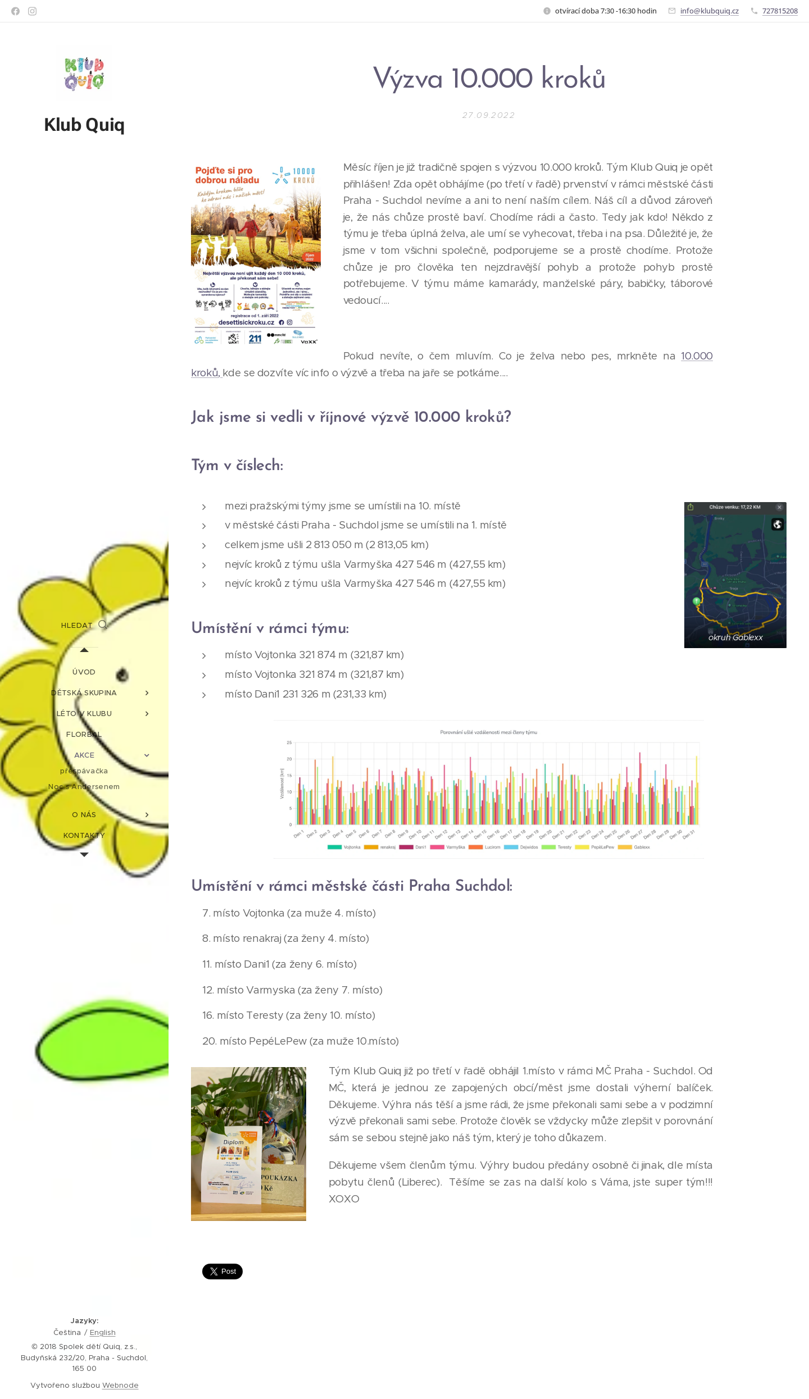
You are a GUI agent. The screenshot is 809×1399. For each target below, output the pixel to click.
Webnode (120, 1385)
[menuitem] (84, 672)
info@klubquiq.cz (709, 11)
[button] (84, 625)
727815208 (780, 11)
